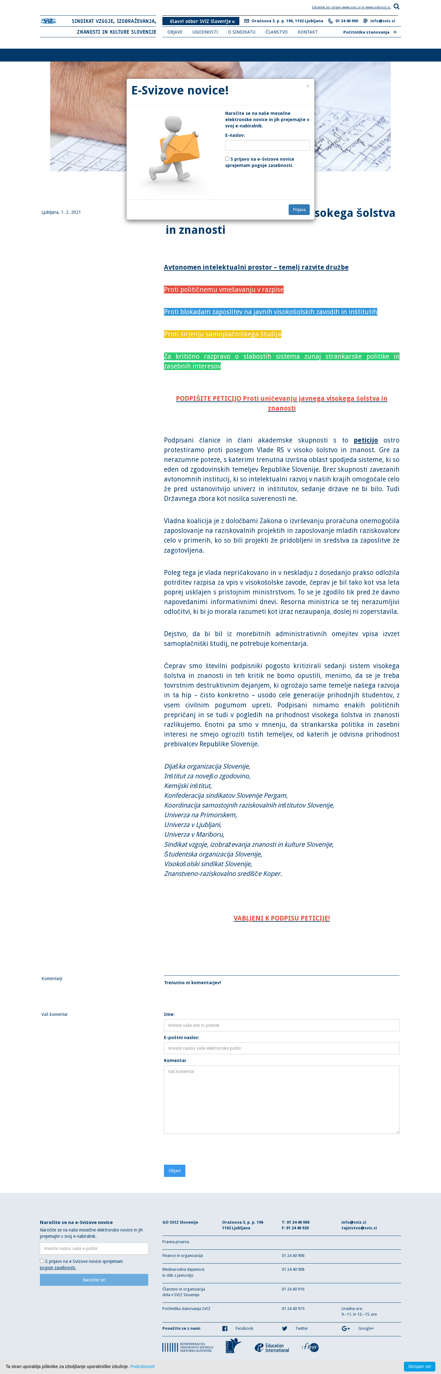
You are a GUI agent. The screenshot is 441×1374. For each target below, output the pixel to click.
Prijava (299, 209)
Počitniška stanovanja (370, 31)
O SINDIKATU (241, 32)
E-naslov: (235, 135)
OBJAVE (174, 32)
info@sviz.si (382, 21)
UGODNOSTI (205, 32)
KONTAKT (308, 32)
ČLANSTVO (276, 32)
